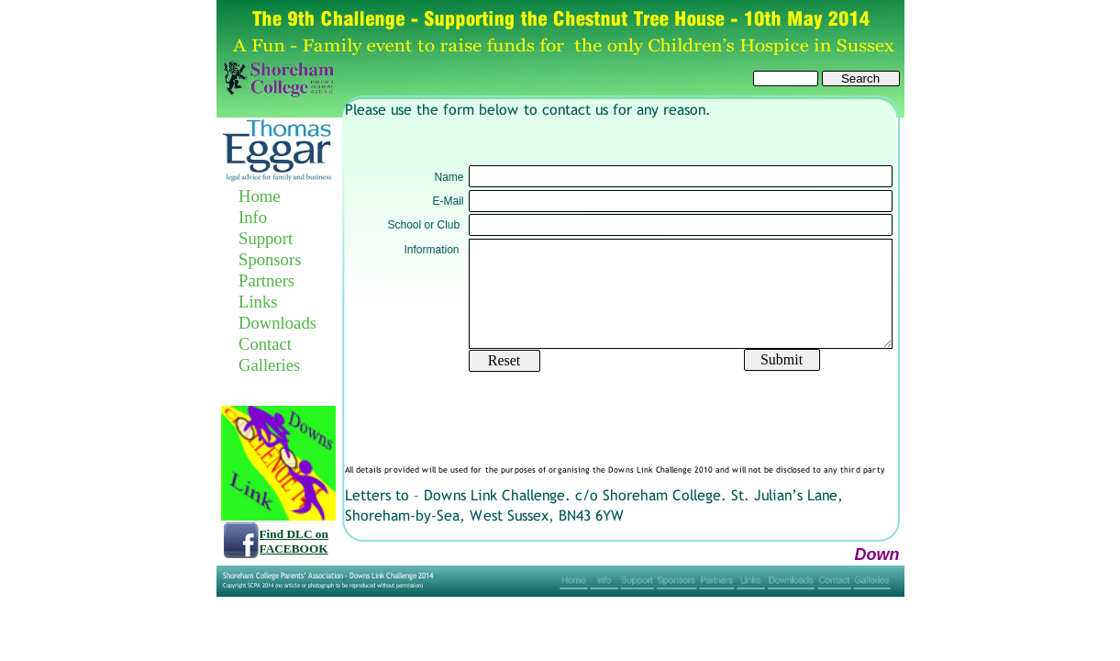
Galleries (269, 365)
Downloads (277, 322)
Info (252, 217)
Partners (266, 280)
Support (265, 238)
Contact (265, 343)
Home (259, 196)
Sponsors (269, 259)
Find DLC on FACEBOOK (294, 541)
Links (258, 301)
